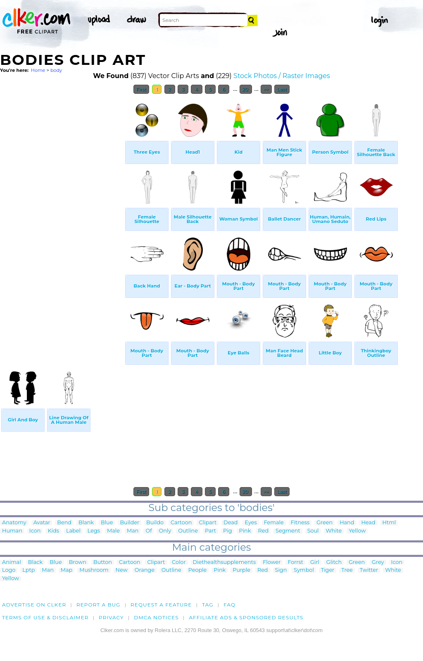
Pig (227, 531)
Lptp (28, 570)
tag (207, 605)
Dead (230, 522)
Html (389, 522)
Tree (347, 570)
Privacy (111, 617)
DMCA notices (156, 617)
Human (12, 531)
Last (282, 89)
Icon (35, 531)
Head (368, 522)
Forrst (295, 562)
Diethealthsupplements (224, 562)
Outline (188, 531)
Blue (107, 522)
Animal (11, 562)
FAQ (229, 605)
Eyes (251, 522)
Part (210, 531)
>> (266, 89)
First (141, 89)
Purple (241, 570)
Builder (129, 522)
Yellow (357, 531)
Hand (347, 522)
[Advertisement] (62, 222)
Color (178, 562)
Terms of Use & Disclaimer (45, 617)
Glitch (334, 562)
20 (246, 89)
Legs (94, 531)
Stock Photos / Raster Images (281, 76)
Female (274, 522)
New (122, 570)
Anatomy (14, 522)
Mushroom (93, 570)
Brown (77, 562)
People (197, 570)
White (334, 531)
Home (38, 70)
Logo (8, 570)
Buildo (155, 522)
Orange (144, 570)
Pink (245, 531)
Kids (53, 531)
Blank (86, 522)
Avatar (41, 522)
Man (132, 531)
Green (324, 522)
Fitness (300, 522)
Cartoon (181, 522)
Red (263, 531)
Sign (281, 570)
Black (35, 562)
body (56, 70)
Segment (288, 531)
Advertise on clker (34, 605)
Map (66, 570)
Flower (271, 562)
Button (102, 562)
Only (165, 531)
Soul (313, 531)
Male (113, 531)
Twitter (369, 570)
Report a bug (98, 605)
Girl (314, 562)
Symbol (304, 570)
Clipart (207, 522)
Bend (64, 522)
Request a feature (161, 605)
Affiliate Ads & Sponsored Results (246, 617)
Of (148, 531)
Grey (378, 562)
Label (73, 531)
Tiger (327, 570)
